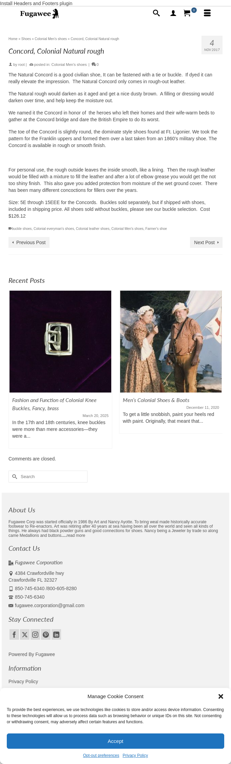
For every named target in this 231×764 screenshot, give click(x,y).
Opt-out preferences (101, 755)
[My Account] (173, 13)
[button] (220, 696)
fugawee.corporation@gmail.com (46, 605)
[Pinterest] (46, 634)
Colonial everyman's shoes (54, 229)
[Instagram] (35, 634)
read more (75, 535)
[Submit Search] (13, 477)
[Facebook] (14, 634)
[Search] (156, 13)
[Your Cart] (190, 13)
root (21, 64)
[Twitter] (25, 634)
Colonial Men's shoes (69, 64)
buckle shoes (22, 229)
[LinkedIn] (56, 634)
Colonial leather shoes (93, 229)
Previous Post (30, 242)
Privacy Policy (135, 755)
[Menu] (207, 13)
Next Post (204, 242)
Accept (115, 741)
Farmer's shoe (156, 229)
